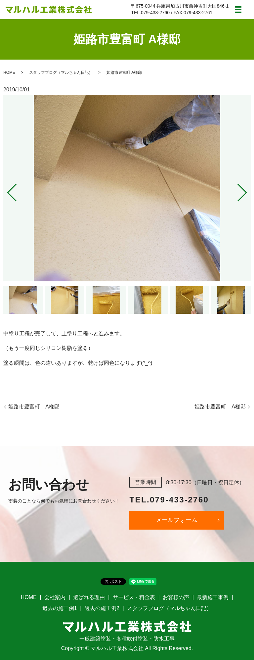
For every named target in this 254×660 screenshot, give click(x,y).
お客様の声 (176, 597)
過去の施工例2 (102, 608)
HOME (9, 72)
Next (248, 190)
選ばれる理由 (89, 597)
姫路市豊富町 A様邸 (34, 406)
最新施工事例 (213, 597)
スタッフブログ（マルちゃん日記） (61, 72)
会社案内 (54, 597)
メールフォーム (176, 520)
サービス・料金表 (134, 597)
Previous (6, 190)
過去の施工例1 (59, 608)
